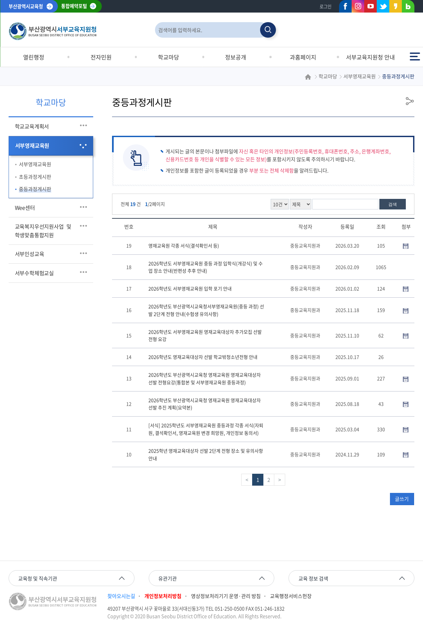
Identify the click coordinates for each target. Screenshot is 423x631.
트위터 (381, 8)
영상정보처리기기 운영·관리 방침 (226, 596)
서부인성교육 (29, 254)
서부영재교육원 (32, 145)
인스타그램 (358, 6)
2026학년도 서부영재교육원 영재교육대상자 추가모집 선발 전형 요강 (205, 335)
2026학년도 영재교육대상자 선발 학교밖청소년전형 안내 (202, 356)
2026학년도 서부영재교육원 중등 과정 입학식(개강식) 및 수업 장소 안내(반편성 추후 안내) (205, 267)
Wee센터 (25, 207)
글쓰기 (402, 498)
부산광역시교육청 (26, 6)
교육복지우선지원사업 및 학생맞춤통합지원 (44, 230)
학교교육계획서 (32, 126)
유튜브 (370, 6)
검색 (392, 204)
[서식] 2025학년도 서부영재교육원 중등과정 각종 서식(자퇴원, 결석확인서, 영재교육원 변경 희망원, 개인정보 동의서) (205, 429)
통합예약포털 (74, 6)
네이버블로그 (406, 8)
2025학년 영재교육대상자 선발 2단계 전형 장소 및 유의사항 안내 (205, 454)
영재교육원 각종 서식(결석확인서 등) (183, 245)
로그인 (325, 6)
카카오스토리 (393, 8)
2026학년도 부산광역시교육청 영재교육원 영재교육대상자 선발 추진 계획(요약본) (204, 404)
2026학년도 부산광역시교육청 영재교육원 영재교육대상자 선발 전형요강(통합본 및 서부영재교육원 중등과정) (204, 378)
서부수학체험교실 (34, 273)
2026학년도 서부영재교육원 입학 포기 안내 (190, 288)
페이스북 (343, 8)
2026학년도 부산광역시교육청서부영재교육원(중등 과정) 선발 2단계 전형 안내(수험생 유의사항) (206, 310)
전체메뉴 (415, 56)
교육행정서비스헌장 (291, 596)
